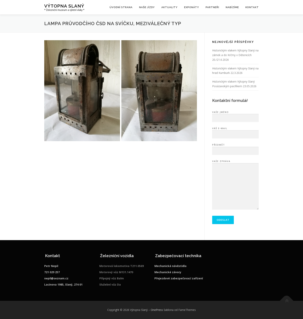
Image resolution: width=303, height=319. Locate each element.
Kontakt (252, 7)
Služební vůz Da (110, 284)
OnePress (157, 310)
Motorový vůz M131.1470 (116, 272)
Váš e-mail (235, 131)
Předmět (235, 148)
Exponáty (191, 7)
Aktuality (169, 7)
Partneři (212, 7)
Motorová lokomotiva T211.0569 (121, 266)
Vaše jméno (235, 115)
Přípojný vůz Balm (111, 278)
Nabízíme (232, 7)
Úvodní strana (121, 7)
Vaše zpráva (235, 185)
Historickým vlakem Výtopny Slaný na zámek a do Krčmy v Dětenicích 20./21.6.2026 (235, 55)
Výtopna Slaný (64, 6)
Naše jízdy (147, 7)
